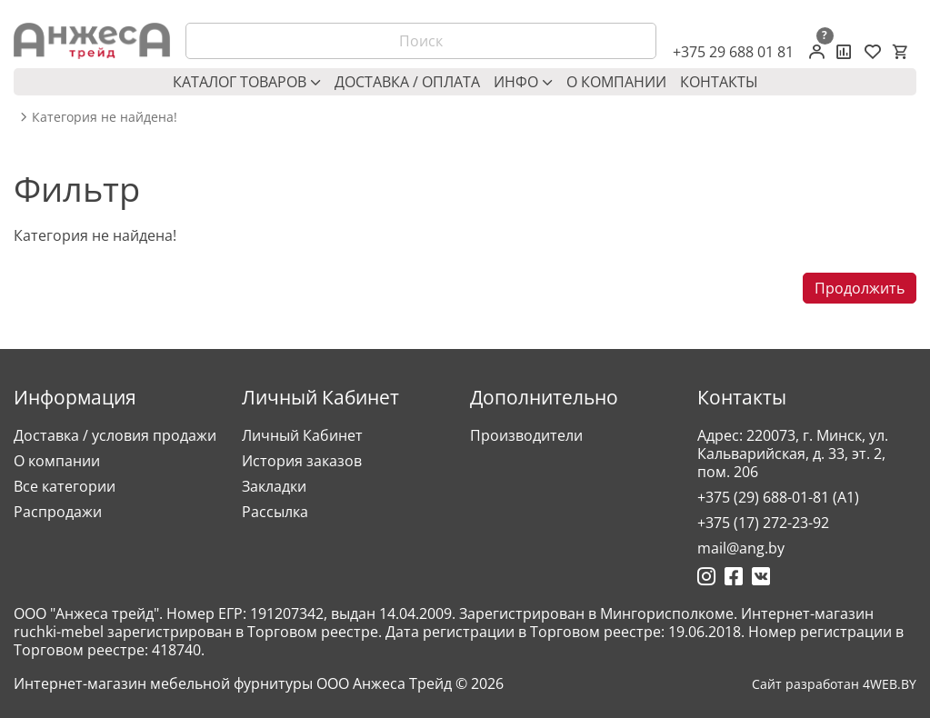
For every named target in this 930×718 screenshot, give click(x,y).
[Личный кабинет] (817, 52)
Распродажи (58, 512)
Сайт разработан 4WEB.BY (834, 684)
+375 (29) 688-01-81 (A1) (778, 497)
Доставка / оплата (407, 82)
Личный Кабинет (302, 435)
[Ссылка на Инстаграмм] (706, 576)
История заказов (302, 461)
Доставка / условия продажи (115, 435)
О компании (616, 82)
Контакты (719, 82)
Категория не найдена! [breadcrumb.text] (104, 117)
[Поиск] (420, 41)
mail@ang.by (741, 548)
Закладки (274, 486)
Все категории (64, 486)
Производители (526, 435)
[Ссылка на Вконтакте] (761, 576)
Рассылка (275, 512)
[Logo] (92, 41)
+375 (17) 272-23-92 (763, 523)
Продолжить (860, 288)
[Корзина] (900, 52)
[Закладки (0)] (873, 52)
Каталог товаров (247, 82)
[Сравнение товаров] (844, 52)
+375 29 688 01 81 (733, 52)
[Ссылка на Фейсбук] (734, 576)
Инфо (523, 82)
